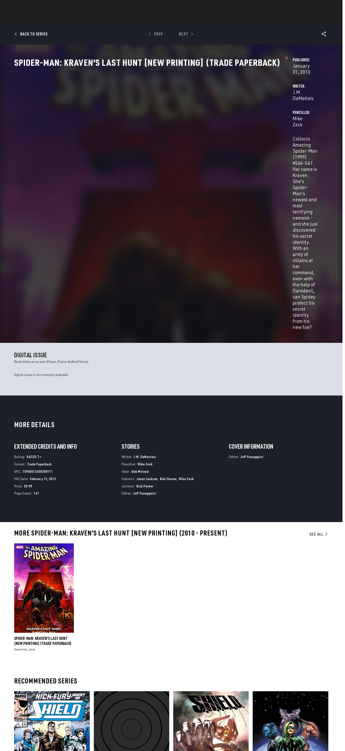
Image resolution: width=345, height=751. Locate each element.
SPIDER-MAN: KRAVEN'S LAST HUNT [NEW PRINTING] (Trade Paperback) (42, 505)
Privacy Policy (76, 738)
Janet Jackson (147, 342)
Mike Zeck (221, 119)
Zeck (32, 513)
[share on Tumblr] (311, 695)
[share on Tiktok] (269, 716)
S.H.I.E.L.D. (181, 636)
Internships (66, 704)
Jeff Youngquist (144, 357)
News (96, 18)
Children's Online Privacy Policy (189, 738)
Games (164, 18)
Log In (38, 6)
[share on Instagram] (297, 695)
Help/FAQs (64, 690)
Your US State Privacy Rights (110, 738)
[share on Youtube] (269, 705)
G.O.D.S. (100, 636)
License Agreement (228, 738)
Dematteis (21, 513)
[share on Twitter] (283, 695)
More (246, 18)
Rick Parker (144, 349)
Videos (227, 18)
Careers (62, 697)
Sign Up (54, 6)
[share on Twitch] (311, 705)
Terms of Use (53, 738)
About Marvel (67, 682)
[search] (316, 6)
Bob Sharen (168, 342)
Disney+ (110, 690)
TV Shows (205, 18)
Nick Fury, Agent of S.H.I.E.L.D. (38, 636)
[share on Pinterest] (297, 705)
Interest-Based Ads (259, 738)
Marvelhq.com (116, 697)
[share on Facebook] (270, 695)
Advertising (114, 682)
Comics (115, 18)
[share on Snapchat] (283, 705)
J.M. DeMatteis (124, 119)
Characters (139, 18)
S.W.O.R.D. (260, 636)
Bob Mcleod (140, 335)
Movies (183, 18)
